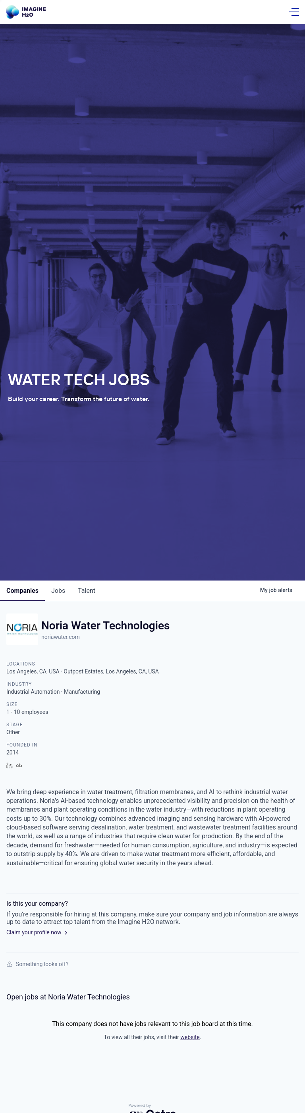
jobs (58, 590)
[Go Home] (26, 12)
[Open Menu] (294, 12)
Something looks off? (37, 964)
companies (22, 590)
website (189, 1037)
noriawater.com (60, 637)
